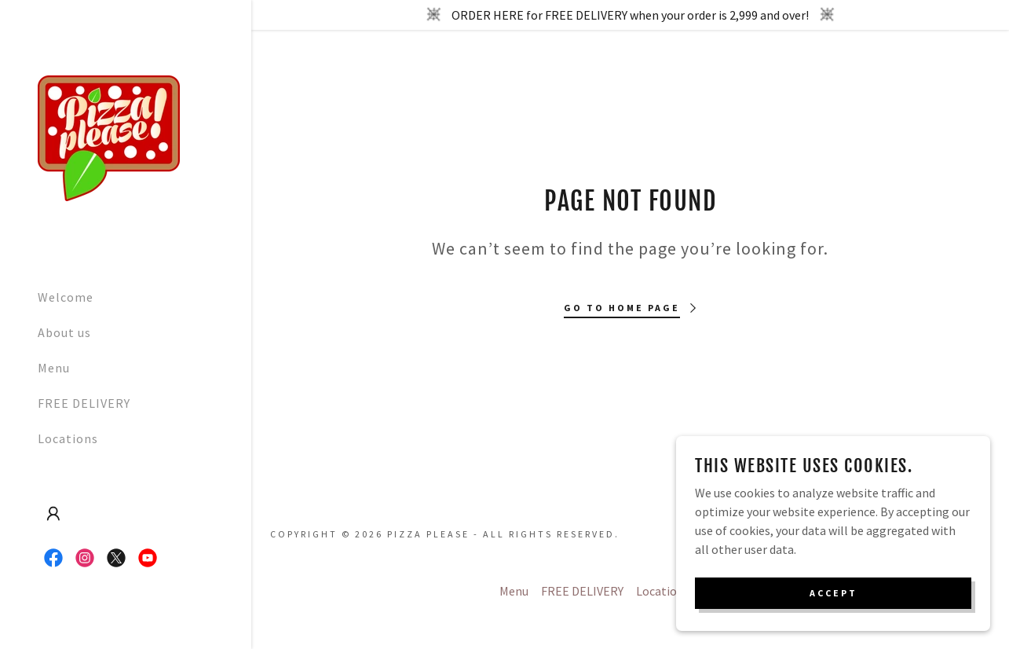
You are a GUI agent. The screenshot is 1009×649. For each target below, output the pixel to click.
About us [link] (64, 332)
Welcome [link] (65, 297)
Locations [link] (68, 438)
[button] (53, 514)
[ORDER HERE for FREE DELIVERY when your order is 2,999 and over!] (630, 15)
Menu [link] (54, 368)
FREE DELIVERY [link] (84, 403)
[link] (109, 137)
